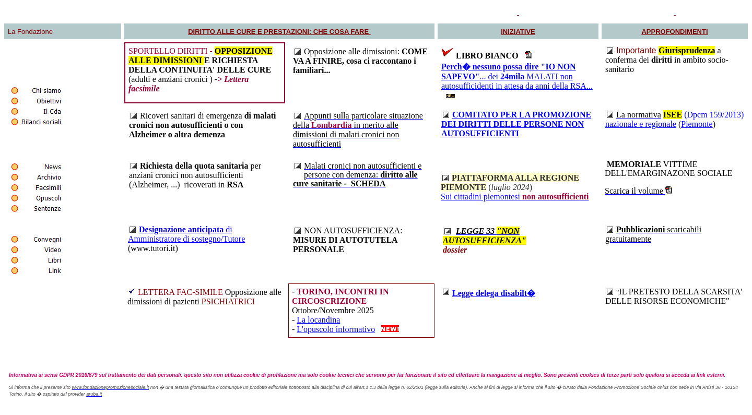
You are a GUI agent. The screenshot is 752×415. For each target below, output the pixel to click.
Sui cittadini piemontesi (515, 196)
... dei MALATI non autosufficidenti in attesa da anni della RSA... (517, 76)
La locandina (318, 319)
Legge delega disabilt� (493, 293)
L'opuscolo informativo (336, 329)
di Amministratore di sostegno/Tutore (186, 234)
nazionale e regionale (640, 124)
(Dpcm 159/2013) (714, 114)
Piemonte (696, 124)
